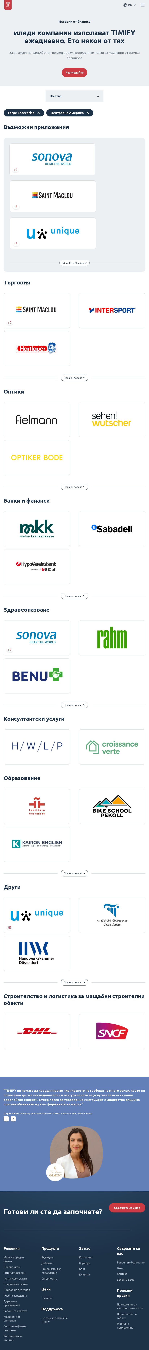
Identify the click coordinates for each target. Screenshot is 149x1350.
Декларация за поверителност (100, 1339)
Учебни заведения (16, 1224)
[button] (6, 1042)
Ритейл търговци (15, 1199)
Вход (120, 1198)
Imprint (35, 1339)
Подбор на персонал (17, 1218)
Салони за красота (16, 1240)
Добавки (47, 1189)
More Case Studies (69, 186)
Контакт (122, 1204)
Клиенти (85, 1201)
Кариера (85, 1189)
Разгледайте (74, 73)
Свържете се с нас (123, 1132)
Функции (47, 1183)
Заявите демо (126, 1210)
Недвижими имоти (17, 1212)
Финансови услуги (16, 1205)
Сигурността (49, 1205)
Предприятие (13, 1193)
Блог (82, 1195)
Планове (47, 1226)
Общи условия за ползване (61, 1339)
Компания (86, 1183)
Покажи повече (73, 301)
